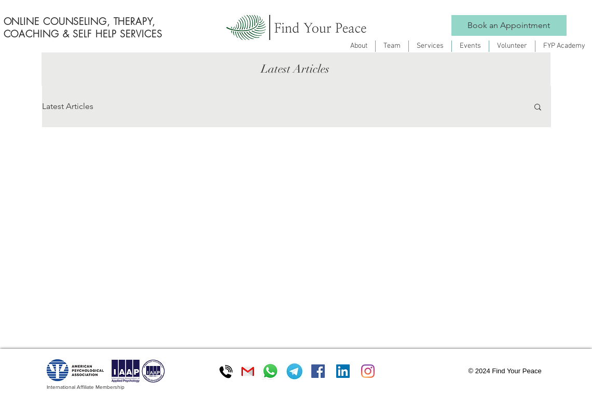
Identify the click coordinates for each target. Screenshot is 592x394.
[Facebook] (318, 371)
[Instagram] (368, 371)
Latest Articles (67, 106)
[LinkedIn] (343, 371)
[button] (538, 107)
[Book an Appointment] (509, 25)
